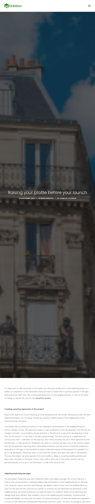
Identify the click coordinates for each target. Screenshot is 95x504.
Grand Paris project (43, 389)
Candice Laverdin (68, 194)
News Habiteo (47, 194)
